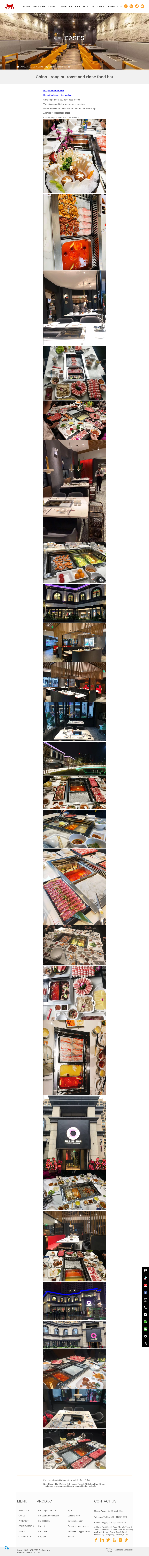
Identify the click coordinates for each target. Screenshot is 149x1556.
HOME (23, 67)
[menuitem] (66, 6)
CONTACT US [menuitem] (114, 6)
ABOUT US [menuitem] (39, 6)
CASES (32, 67)
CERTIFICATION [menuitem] (84, 6)
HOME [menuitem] (26, 6)
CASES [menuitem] (51, 6)
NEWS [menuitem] (100, 6)
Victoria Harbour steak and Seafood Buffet (71, 1480)
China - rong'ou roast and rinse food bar (54, 67)
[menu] (71, 6)
